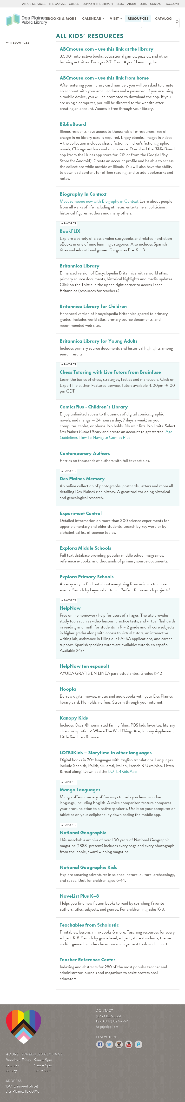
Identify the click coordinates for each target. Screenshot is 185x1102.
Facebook (100, 1044)
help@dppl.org (107, 1026)
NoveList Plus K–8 (79, 896)
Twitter (110, 1044)
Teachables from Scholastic (89, 925)
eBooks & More (61, 18)
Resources (138, 18)
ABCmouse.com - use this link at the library (106, 49)
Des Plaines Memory (82, 478)
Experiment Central (81, 513)
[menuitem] (61, 18)
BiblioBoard (73, 124)
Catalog (163, 18)
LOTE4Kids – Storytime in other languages (106, 752)
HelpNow (70, 608)
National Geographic (83, 832)
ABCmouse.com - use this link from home (104, 78)
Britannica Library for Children (93, 306)
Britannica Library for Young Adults (99, 341)
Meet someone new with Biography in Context (99, 201)
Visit (114, 18)
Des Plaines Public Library (27, 20)
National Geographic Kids (88, 867)
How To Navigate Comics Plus (104, 437)
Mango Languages (80, 790)
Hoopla (68, 689)
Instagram (119, 1044)
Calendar (91, 18)
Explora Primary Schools (87, 577)
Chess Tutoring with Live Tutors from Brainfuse (110, 372)
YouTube (129, 1044)
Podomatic (138, 1044)
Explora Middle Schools (85, 548)
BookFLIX (70, 231)
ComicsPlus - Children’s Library (94, 407)
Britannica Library (79, 266)
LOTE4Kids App (122, 771)
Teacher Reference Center (87, 959)
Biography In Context (83, 194)
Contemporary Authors (85, 453)
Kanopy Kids (74, 718)
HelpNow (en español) (84, 666)
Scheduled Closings (41, 1054)
